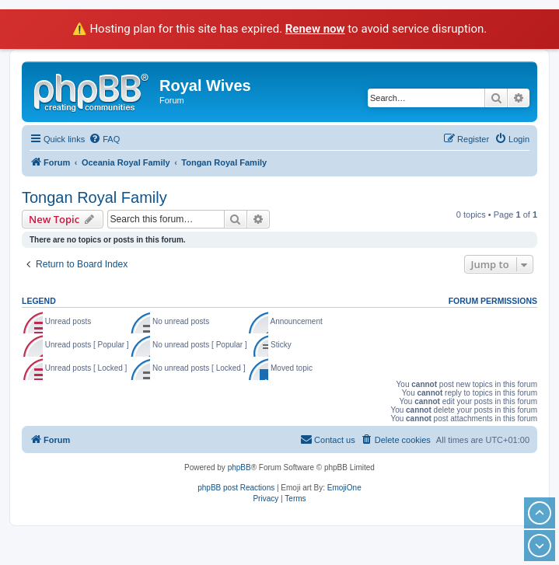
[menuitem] (104, 139)
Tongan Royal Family (94, 197)
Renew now (315, 29)
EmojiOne (344, 487)
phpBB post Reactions (235, 487)
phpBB (239, 467)
